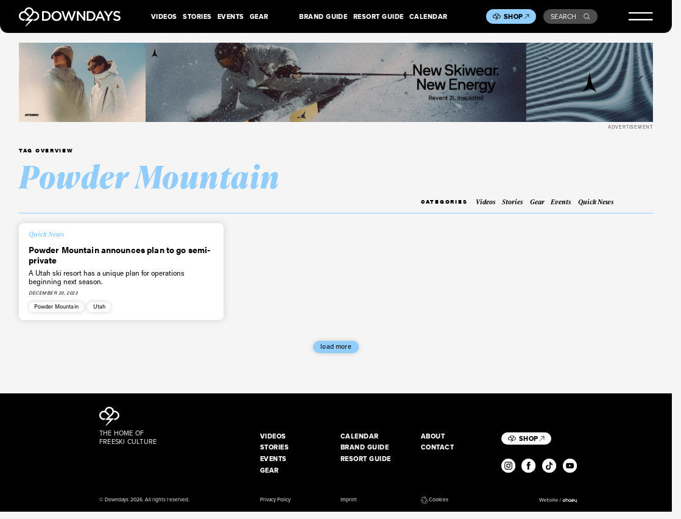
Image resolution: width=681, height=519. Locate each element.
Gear (259, 16)
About (433, 436)
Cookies (434, 499)
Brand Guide (323, 16)
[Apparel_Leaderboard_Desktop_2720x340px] (336, 82)
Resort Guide (378, 16)
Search (570, 16)
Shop (516, 16)
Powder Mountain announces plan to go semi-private (120, 254)
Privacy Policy (275, 499)
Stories (197, 16)
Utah (99, 306)
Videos (164, 16)
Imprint (348, 499)
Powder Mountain (56, 306)
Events (230, 16)
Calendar (428, 16)
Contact (437, 447)
